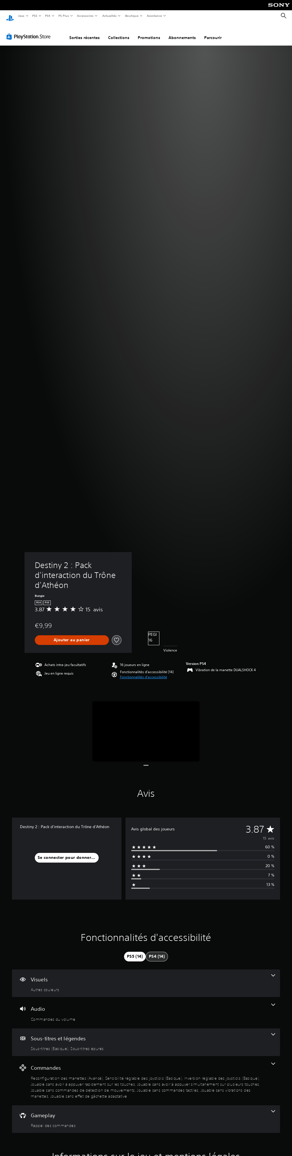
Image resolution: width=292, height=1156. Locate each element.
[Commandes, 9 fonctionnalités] (146, 1075)
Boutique (131, 16)
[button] (143, 671)
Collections (118, 32)
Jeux (21, 16)
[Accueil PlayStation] (10, 16)
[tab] (135, 951)
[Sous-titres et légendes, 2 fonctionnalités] (146, 1037)
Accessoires (85, 16)
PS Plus (63, 16)
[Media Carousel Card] (146, 726)
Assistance (154, 16)
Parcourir (213, 32)
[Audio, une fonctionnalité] (146, 1007)
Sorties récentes (84, 32)
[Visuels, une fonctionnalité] (146, 978)
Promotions (149, 32)
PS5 (35, 16)
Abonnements (182, 32)
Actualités (109, 16)
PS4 (48, 16)
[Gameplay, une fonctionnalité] (146, 1114)
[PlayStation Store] (30, 31)
